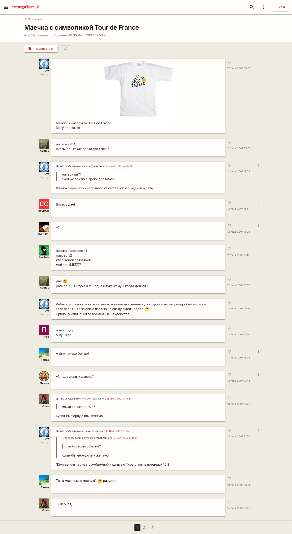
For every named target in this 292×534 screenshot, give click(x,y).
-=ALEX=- (42, 234)
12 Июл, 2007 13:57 (238, 208)
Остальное (33, 19)
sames (44, 150)
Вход (281, 7)
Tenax (45, 360)
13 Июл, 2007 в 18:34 (119, 398)
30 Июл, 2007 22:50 (89, 35)
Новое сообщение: (53, 35)
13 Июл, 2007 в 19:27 (118, 431)
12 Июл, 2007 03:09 (239, 148)
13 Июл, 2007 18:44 (238, 381)
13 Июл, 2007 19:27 (238, 404)
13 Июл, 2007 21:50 (238, 436)
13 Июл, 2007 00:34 (239, 308)
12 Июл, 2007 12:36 (238, 171)
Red (46, 336)
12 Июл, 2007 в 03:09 (120, 166)
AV (70, 35)
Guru (45, 406)
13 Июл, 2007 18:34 (238, 357)
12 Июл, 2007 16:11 (238, 255)
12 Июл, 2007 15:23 (238, 231)
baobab (44, 257)
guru (84, 431)
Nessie (44, 383)
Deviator (43, 211)
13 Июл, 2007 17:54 (238, 334)
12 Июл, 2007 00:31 (238, 68)
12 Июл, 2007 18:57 (238, 285)
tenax (85, 398)
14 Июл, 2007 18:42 (238, 508)
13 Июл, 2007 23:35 (239, 485)
